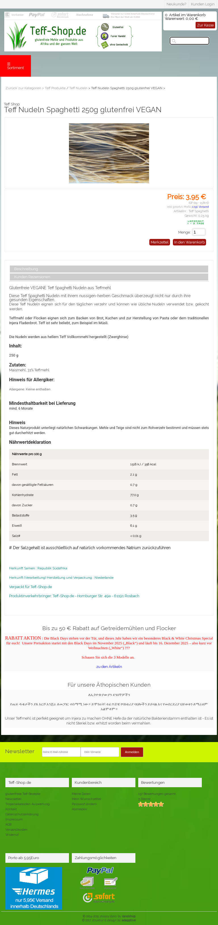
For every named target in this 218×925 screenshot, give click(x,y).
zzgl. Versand (200, 206)
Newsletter (13, 799)
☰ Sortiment (15, 66)
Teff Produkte (55, 88)
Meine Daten (81, 794)
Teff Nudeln (78, 88)
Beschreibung (26, 269)
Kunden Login (203, 4)
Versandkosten (16, 830)
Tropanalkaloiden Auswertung (27, 804)
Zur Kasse (205, 25)
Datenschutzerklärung (22, 814)
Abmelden (79, 809)
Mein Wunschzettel (86, 799)
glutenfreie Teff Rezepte (22, 794)
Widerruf (12, 835)
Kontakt (11, 809)
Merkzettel (160, 242)
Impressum (14, 819)
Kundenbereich (88, 782)
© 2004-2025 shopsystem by (109, 916)
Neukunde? (176, 4)
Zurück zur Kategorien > (25, 88)
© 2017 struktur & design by (109, 920)
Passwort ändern (84, 804)
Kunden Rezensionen (32, 277)
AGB (8, 824)
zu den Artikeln (109, 666)
